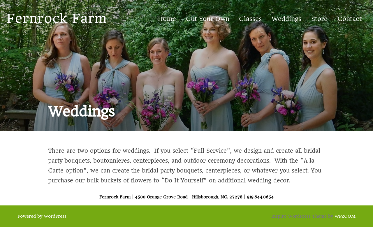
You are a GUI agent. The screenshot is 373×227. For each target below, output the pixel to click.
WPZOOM (345, 216)
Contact (349, 18)
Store (319, 18)
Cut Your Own (207, 18)
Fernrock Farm (57, 18)
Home (167, 18)
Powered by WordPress (41, 216)
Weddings (286, 18)
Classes (250, 18)
